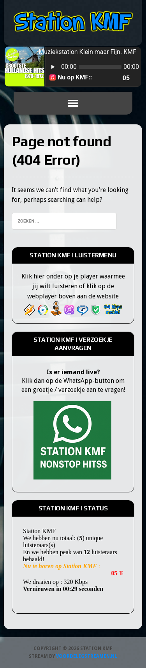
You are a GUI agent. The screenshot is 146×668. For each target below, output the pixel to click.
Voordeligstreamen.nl (86, 656)
